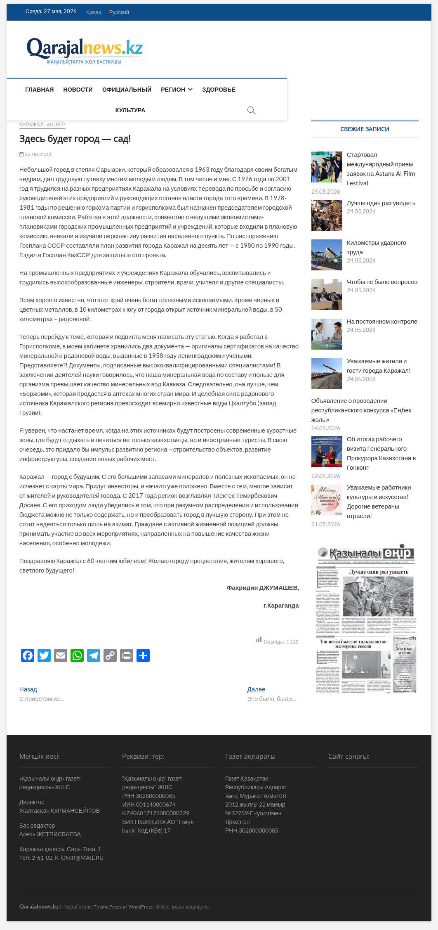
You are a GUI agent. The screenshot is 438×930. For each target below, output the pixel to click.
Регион (171, 89)
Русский (119, 12)
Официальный (125, 89)
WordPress (140, 903)
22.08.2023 (35, 150)
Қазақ (93, 12)
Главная (38, 89)
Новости (76, 89)
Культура (258, 89)
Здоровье (217, 89)
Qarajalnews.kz (39, 902)
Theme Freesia (109, 903)
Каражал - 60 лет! (42, 121)
